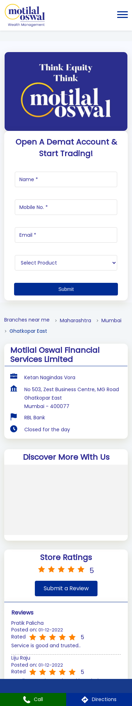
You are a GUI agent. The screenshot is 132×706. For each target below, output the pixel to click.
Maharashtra (75, 320)
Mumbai (111, 320)
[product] (66, 263)
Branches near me (27, 320)
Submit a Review (66, 588)
